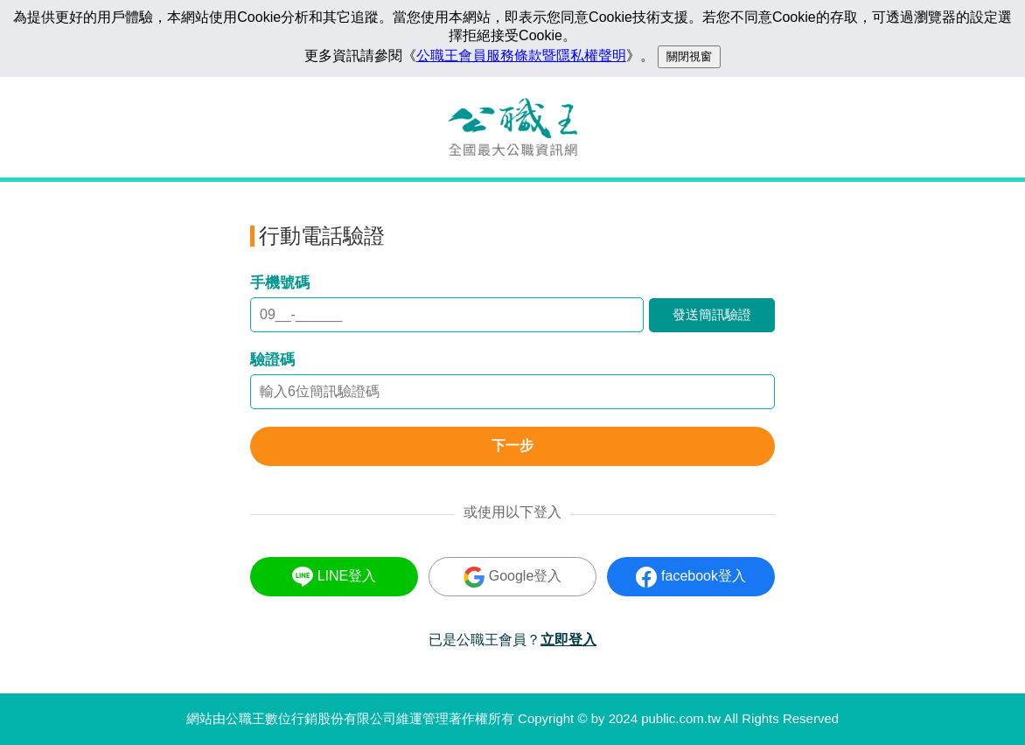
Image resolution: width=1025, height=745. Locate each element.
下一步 (512, 445)
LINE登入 (334, 577)
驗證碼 (272, 360)
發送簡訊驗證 (712, 314)
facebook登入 (691, 577)
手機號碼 (280, 283)
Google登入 (513, 577)
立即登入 (568, 639)
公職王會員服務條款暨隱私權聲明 (521, 55)
